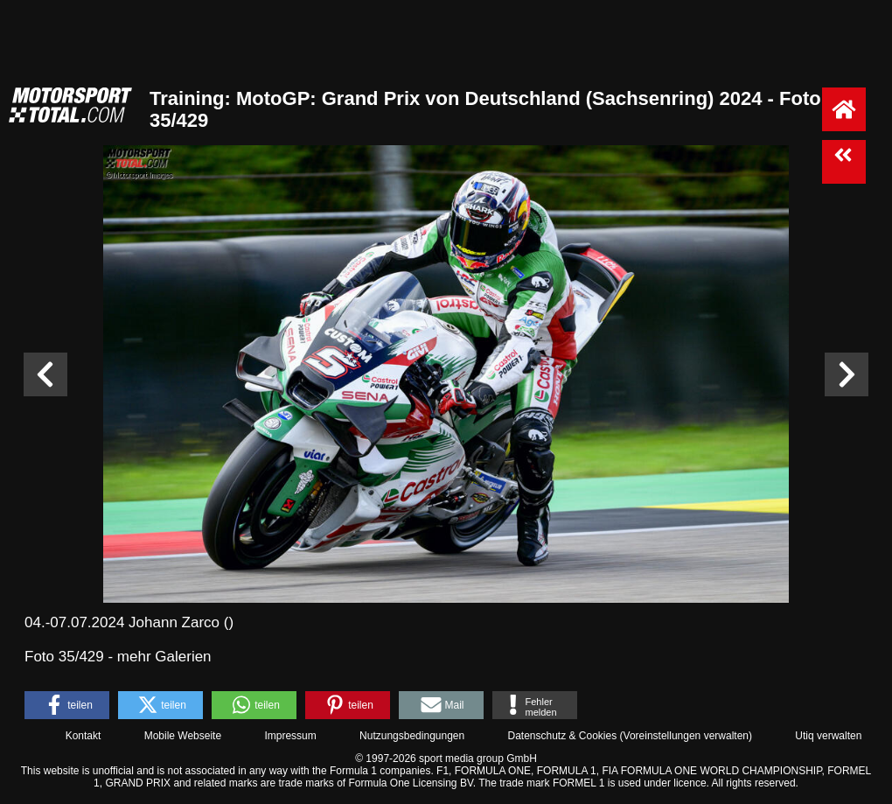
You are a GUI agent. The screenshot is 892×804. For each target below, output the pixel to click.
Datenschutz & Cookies (562, 736)
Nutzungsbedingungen (411, 736)
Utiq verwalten (828, 736)
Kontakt (83, 736)
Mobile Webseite (183, 736)
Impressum (290, 736)
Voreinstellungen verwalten (686, 736)
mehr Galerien (164, 656)
